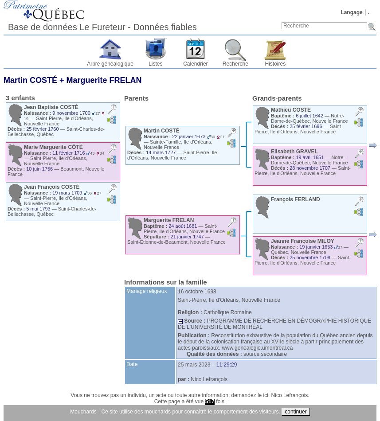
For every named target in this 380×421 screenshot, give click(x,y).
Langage (351, 12)
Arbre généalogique (110, 64)
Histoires (275, 64)
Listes (155, 64)
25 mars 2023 (194, 365)
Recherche (235, 64)
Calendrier (195, 64)
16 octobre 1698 (197, 291)
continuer (295, 412)
